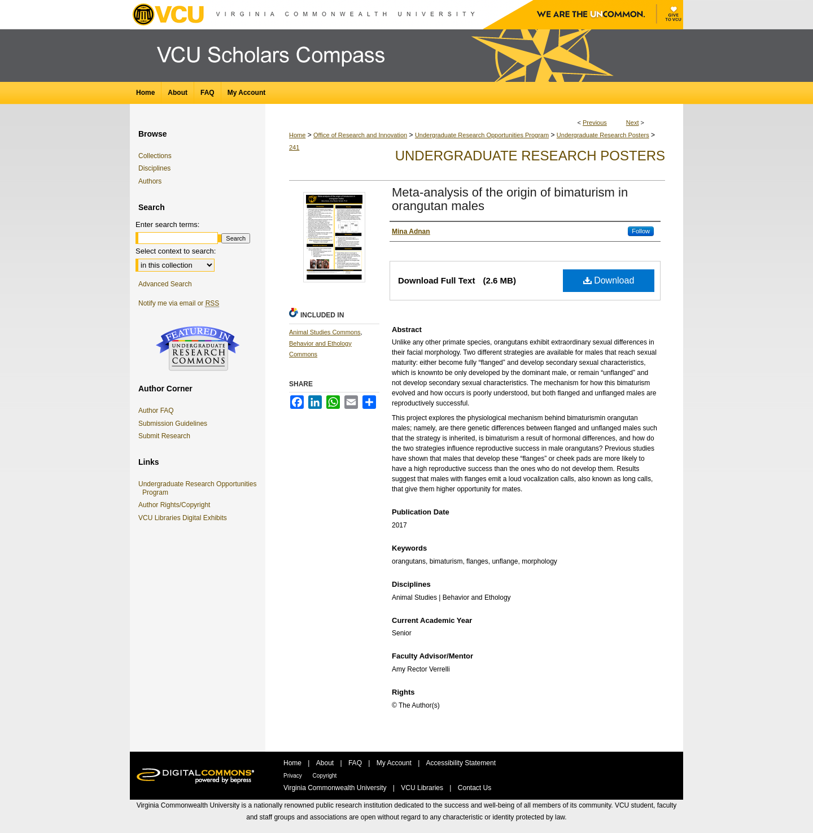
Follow (641, 231)
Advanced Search (165, 284)
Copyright (325, 776)
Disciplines (154, 168)
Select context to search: (176, 251)
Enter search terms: (167, 224)
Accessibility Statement (461, 763)
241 (294, 147)
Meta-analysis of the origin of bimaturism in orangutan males (510, 199)
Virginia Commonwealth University (335, 788)
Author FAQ (156, 411)
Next (632, 122)
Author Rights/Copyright (176, 505)
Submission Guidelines (172, 424)
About (326, 763)
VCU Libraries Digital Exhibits (184, 518)
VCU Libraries (423, 788)
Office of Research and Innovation (360, 135)
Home (297, 135)
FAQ (356, 763)
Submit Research (164, 436)
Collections (155, 156)
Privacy (293, 776)
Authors (149, 181)
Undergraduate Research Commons (197, 348)
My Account (395, 763)
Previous (595, 122)
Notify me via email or (178, 303)
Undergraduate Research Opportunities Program (482, 135)
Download (609, 280)
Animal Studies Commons (325, 332)
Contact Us (474, 788)
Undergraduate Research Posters (603, 135)
